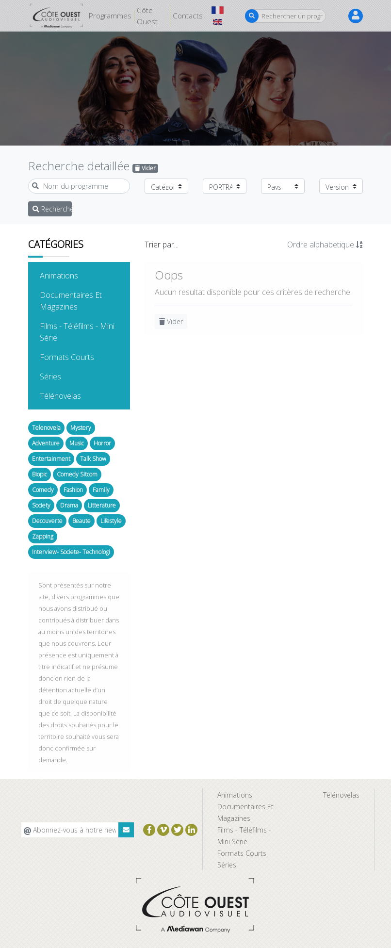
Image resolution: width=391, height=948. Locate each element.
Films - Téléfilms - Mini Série (77, 332)
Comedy (43, 490)
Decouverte (47, 521)
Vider (145, 168)
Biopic (39, 474)
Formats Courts (81, 356)
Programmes (110, 15)
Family (101, 490)
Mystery (80, 428)
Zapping (42, 536)
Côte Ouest (147, 15)
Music (76, 443)
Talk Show (93, 459)
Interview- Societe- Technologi (71, 552)
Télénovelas (75, 395)
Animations (74, 275)
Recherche (52, 208)
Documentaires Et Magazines (73, 301)
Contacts (188, 15)
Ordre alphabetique (325, 244)
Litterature (102, 505)
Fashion (73, 490)
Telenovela (46, 428)
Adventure (46, 443)
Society (41, 505)
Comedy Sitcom (77, 474)
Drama (69, 505)
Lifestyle (111, 521)
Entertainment (51, 459)
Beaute (81, 521)
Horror (102, 443)
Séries (65, 376)
